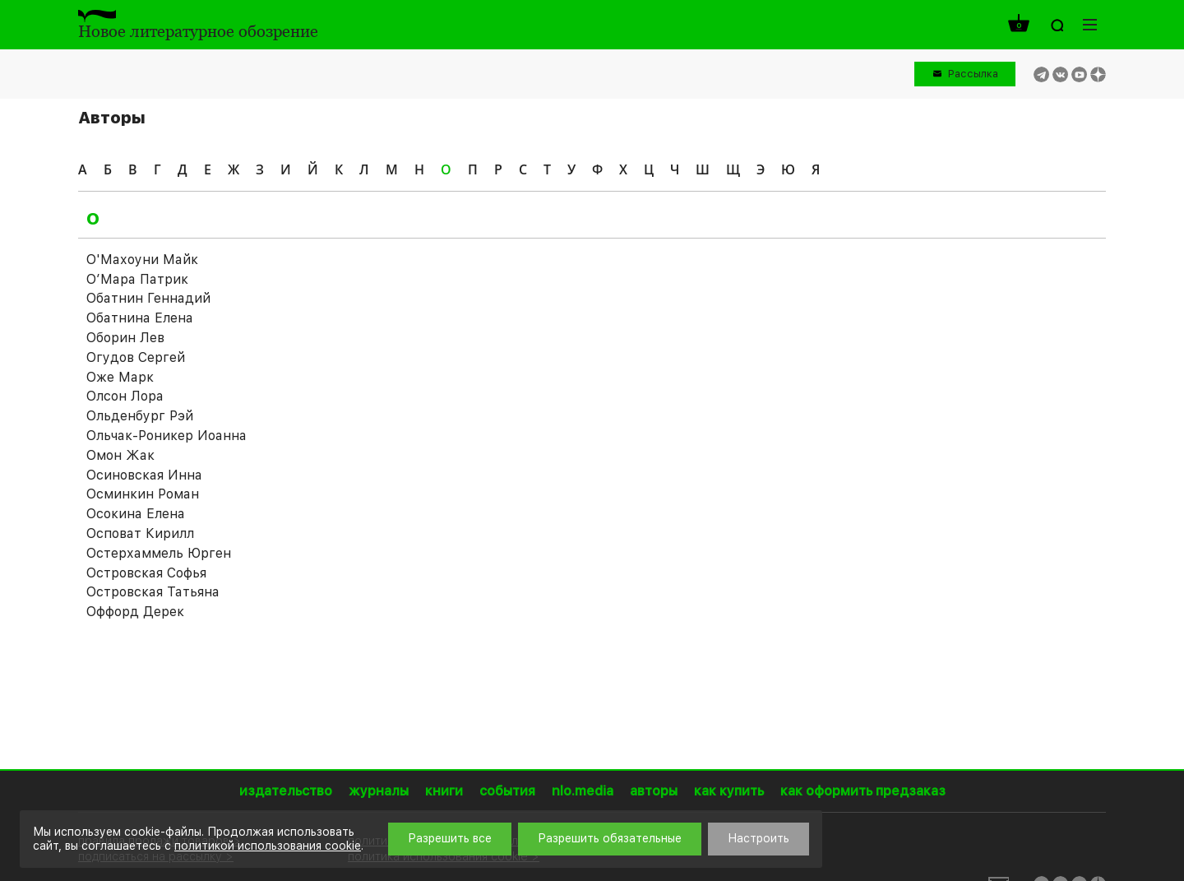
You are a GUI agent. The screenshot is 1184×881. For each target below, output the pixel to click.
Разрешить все (450, 838)
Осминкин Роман (142, 494)
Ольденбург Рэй (139, 416)
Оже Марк (120, 377)
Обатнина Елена (139, 318)
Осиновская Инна (144, 475)
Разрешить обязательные (610, 838)
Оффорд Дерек (135, 611)
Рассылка (973, 73)
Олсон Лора (125, 396)
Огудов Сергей (135, 357)
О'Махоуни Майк (142, 259)
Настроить (758, 838)
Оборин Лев (125, 337)
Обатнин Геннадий (148, 298)
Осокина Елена (135, 514)
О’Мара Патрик (137, 279)
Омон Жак (120, 455)
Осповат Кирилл (140, 533)
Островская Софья (146, 573)
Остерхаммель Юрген (158, 553)
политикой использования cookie (267, 845)
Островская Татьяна (153, 592)
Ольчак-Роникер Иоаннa (166, 435)
